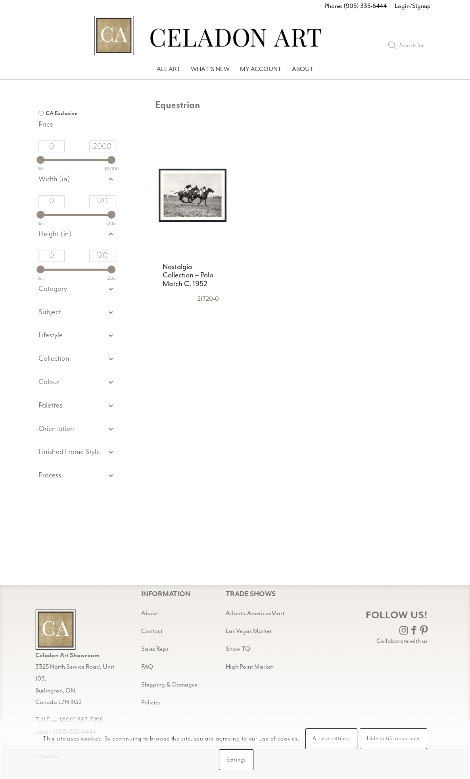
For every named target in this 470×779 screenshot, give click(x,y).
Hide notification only (393, 738)
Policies (151, 702)
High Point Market (249, 667)
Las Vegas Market (249, 631)
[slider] (40, 160)
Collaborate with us (402, 641)
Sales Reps (155, 649)
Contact (152, 631)
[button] (76, 312)
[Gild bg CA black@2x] (55, 630)
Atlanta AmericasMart (255, 613)
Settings (236, 760)
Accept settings (331, 738)
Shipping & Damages (169, 685)
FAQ (147, 667)
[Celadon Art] (235, 39)
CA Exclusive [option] (61, 113)
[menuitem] (169, 69)
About (149, 613)
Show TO (238, 649)
